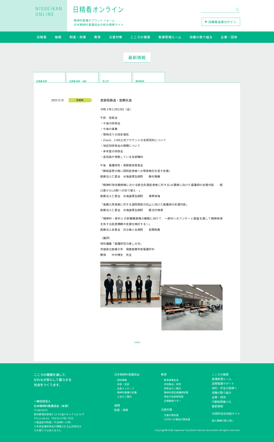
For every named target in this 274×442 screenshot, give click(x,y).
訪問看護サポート (223, 383)
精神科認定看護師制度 (176, 392)
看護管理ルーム (169, 37)
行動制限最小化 (221, 401)
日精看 (42, 37)
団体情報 (122, 380)
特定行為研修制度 (173, 396)
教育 (97, 37)
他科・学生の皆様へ (224, 388)
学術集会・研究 (172, 384)
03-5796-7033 (47, 418)
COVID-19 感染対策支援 (177, 419)
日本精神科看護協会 (126, 374)
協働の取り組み (200, 37)
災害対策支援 (171, 415)
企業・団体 (229, 37)
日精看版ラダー (172, 400)
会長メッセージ (125, 388)
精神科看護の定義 (127, 392)
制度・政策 (78, 37)
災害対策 (115, 37)
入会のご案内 (124, 396)
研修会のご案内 (172, 388)
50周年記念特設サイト (226, 413)
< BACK (137, 344)
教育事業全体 (171, 380)
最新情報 (217, 406)
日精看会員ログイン (220, 22)
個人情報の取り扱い (223, 420)
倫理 (58, 37)
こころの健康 (140, 37)
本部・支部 (123, 384)
